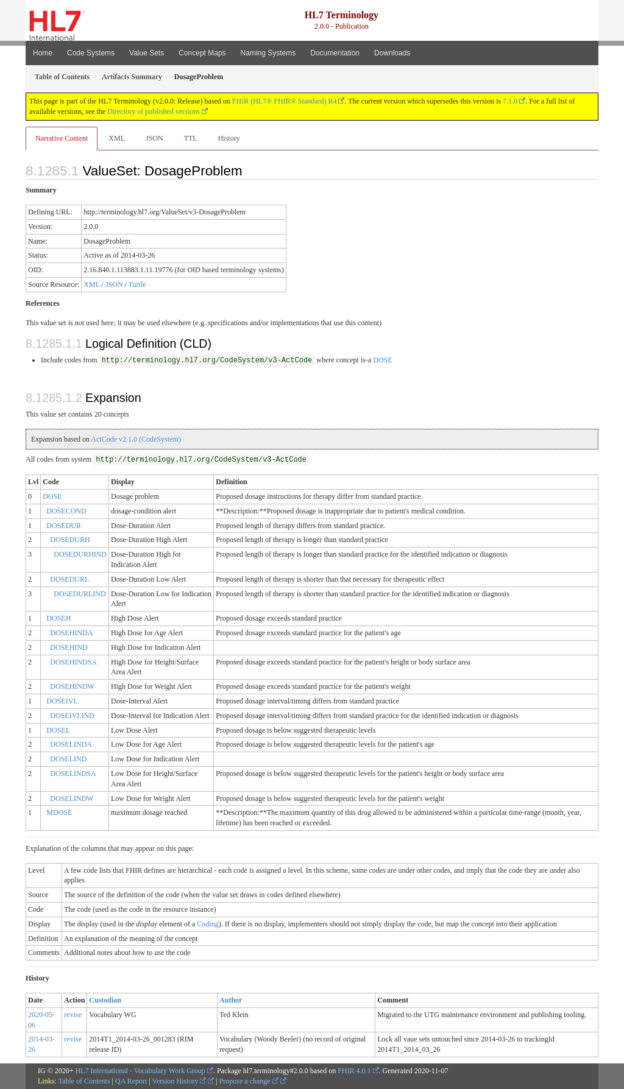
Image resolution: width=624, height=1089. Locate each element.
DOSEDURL (69, 579)
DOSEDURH (70, 539)
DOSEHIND (68, 647)
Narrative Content (61, 138)
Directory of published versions (153, 111)
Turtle (137, 284)
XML (116, 138)
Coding (207, 924)
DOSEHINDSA (73, 662)
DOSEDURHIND (80, 554)
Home (42, 53)
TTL (190, 138)
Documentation (335, 53)
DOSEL (58, 730)
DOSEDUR (63, 525)
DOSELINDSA (73, 773)
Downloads (392, 53)
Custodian (105, 1000)
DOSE (382, 360)
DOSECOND (66, 511)
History (229, 138)
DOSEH (58, 618)
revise (73, 1014)
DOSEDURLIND (79, 594)
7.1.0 (510, 101)
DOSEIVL (61, 701)
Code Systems (91, 53)
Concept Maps (202, 53)
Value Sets (146, 53)
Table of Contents (84, 1081)
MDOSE (59, 812)
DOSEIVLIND (72, 715)
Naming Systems (268, 53)
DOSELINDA (71, 744)
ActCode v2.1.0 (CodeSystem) (135, 439)
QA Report (131, 1081)
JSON (154, 138)
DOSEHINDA (71, 633)
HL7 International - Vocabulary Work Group (140, 1070)
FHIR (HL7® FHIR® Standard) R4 (284, 101)
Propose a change (248, 1081)
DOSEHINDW (72, 686)
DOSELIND (68, 759)
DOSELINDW (71, 798)
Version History (179, 1081)
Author (230, 1000)
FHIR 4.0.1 (354, 1070)
